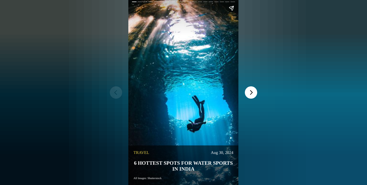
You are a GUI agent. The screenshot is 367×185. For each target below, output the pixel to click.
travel (141, 153)
